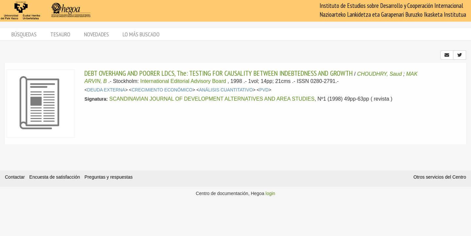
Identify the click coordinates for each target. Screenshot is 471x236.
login (270, 193)
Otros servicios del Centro (439, 177)
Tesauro (60, 34)
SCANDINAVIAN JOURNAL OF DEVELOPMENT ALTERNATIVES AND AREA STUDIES (212, 99)
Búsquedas (24, 34)
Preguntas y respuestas (108, 177)
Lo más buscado (141, 34)
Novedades (96, 34)
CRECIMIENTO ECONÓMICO (161, 90)
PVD (264, 90)
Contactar (15, 177)
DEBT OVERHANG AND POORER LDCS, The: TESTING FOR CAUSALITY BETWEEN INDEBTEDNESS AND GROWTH (218, 73)
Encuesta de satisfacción (54, 177)
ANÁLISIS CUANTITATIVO (226, 90)
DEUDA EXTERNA (106, 90)
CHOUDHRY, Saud (379, 74)
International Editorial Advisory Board (183, 81)
